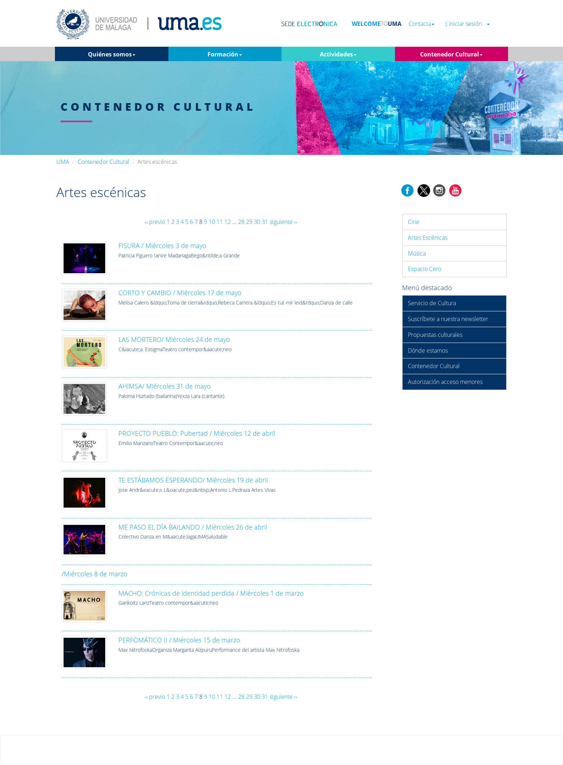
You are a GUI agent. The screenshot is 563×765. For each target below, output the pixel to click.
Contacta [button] (421, 24)
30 (257, 222)
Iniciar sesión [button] (467, 24)
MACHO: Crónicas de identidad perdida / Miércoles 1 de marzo (211, 593)
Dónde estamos (428, 350)
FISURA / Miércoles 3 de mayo (162, 245)
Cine (413, 222)
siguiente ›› (283, 222)
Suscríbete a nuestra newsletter (448, 319)
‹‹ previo (155, 222)
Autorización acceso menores (445, 382)
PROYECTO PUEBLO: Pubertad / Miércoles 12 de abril (196, 433)
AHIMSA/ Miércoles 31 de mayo (164, 386)
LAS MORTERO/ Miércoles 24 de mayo (174, 339)
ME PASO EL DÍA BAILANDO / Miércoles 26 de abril (192, 527)
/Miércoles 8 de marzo (94, 573)
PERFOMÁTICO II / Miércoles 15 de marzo (179, 640)
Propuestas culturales (435, 335)
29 (249, 222)
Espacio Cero (424, 269)
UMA (62, 162)
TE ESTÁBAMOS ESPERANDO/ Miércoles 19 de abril (193, 480)
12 (227, 222)
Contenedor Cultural (103, 162)
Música (417, 253)
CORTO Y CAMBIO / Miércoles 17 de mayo (180, 292)
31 (265, 222)
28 (241, 222)
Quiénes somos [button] (111, 54)
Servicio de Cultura (432, 303)
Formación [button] (225, 54)
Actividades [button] (338, 54)
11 (220, 222)
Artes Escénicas (427, 238)
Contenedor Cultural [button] (451, 54)
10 (212, 222)
